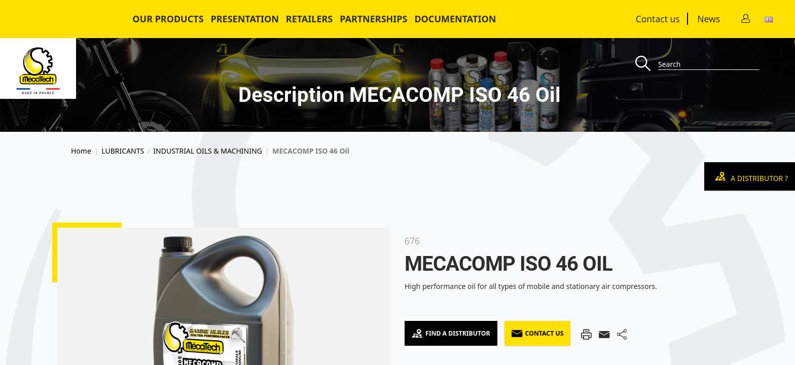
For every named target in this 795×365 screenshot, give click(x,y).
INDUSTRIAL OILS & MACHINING (207, 151)
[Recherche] (646, 64)
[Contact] (746, 19)
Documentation (455, 19)
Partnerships (373, 19)
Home (81, 151)
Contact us (658, 19)
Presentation (245, 19)
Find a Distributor (451, 333)
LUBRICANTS (122, 151)
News (708, 19)
